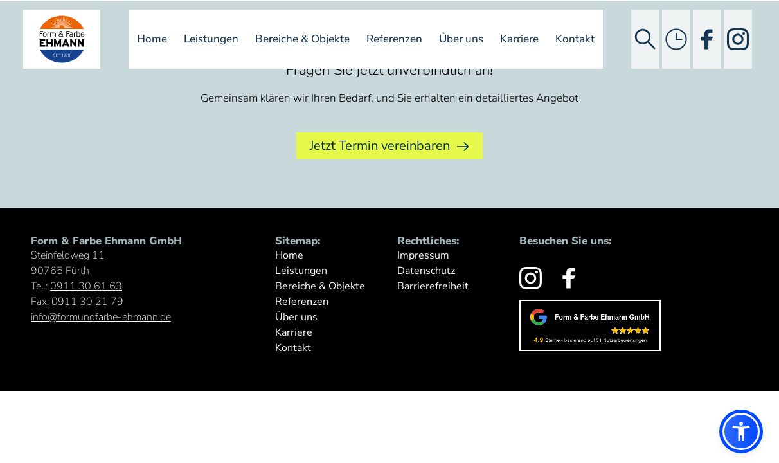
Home (152, 39)
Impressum (423, 255)
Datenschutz (426, 271)
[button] (741, 431)
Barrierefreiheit (433, 286)
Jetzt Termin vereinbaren (389, 146)
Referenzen (394, 39)
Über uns (461, 39)
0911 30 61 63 (86, 286)
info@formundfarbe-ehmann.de (101, 317)
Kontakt (575, 39)
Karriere (519, 39)
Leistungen (211, 39)
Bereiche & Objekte (302, 39)
